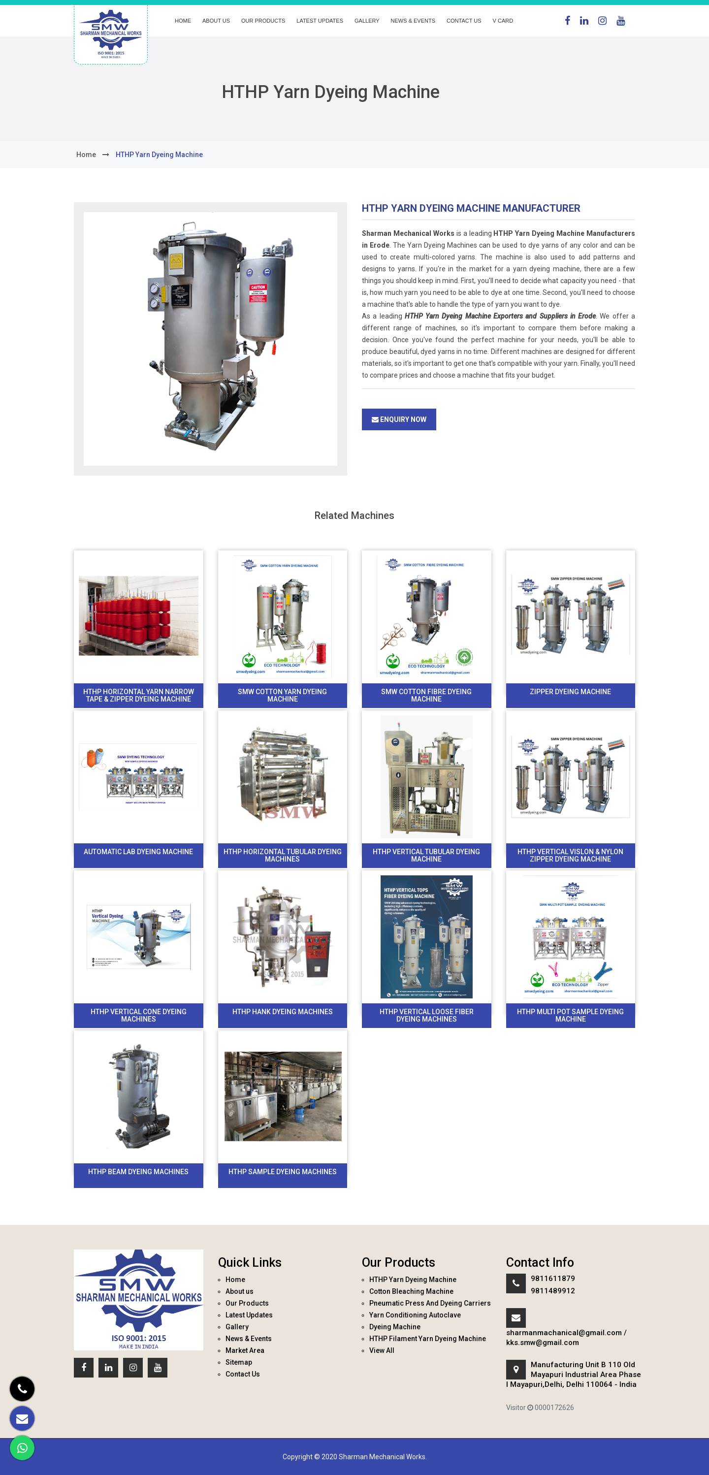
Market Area (245, 1350)
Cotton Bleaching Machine (411, 1291)
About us (216, 21)
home (86, 155)
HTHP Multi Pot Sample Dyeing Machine (570, 1015)
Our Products (263, 21)
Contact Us (464, 21)
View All (381, 1350)
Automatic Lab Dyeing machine (138, 852)
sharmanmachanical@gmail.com (564, 1332)
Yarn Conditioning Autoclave (415, 1315)
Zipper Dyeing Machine (570, 692)
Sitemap (239, 1362)
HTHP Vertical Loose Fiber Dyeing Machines (427, 1015)
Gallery (367, 21)
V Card (503, 21)
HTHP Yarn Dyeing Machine (412, 1279)
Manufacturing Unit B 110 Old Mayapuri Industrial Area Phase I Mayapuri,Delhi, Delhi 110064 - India (573, 1374)
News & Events (413, 21)
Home (183, 21)
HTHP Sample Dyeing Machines (282, 1172)
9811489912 (553, 1290)
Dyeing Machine (394, 1327)
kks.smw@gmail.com (542, 1342)
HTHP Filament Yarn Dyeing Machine (427, 1339)
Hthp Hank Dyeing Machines (282, 1012)
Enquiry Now (399, 419)
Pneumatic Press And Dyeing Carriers (430, 1303)
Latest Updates (319, 21)
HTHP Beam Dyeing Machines (138, 1172)
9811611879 (553, 1278)
